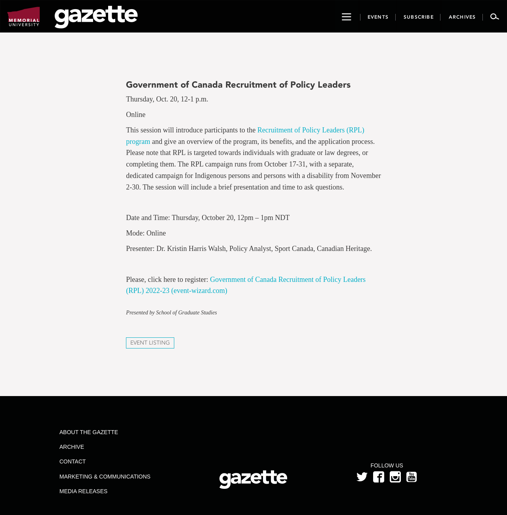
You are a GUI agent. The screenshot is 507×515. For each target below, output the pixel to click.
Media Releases (83, 491)
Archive (71, 447)
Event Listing (150, 342)
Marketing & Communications (105, 476)
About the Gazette (88, 432)
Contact (72, 461)
